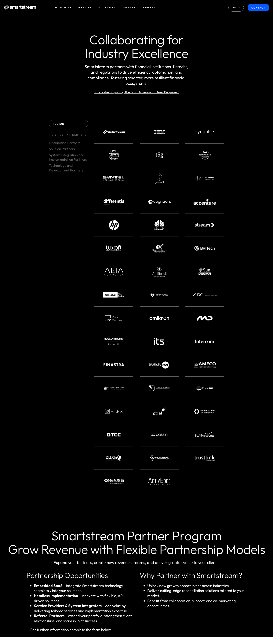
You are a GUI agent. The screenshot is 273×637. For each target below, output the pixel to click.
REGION (68, 123)
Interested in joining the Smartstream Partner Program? (136, 92)
